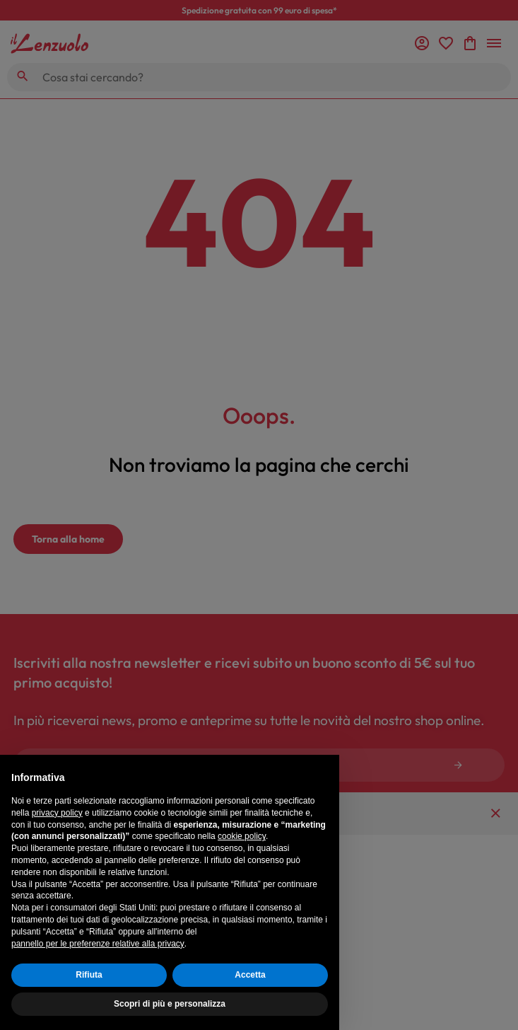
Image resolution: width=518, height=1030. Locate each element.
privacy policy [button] (57, 813)
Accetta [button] (250, 975)
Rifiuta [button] (89, 975)
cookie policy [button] (242, 836)
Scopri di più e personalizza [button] (169, 1004)
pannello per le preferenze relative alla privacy (97, 944)
